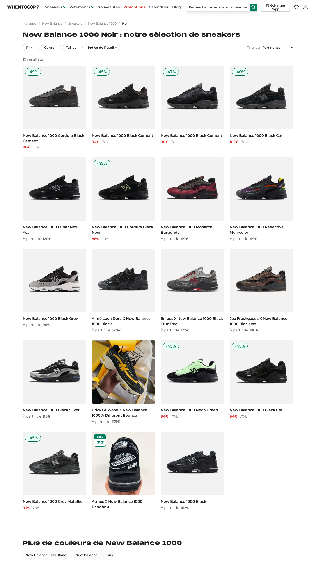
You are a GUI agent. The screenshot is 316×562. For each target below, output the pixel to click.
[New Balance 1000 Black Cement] (123, 108)
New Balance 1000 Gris (94, 555)
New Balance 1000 (102, 23)
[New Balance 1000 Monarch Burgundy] (192, 199)
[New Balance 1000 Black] (192, 471)
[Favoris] (296, 7)
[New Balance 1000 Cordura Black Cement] (54, 108)
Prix (31, 48)
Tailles (72, 48)
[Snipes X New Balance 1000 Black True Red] (192, 291)
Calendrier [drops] (159, 7)
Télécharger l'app (275, 7)
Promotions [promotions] (134, 7)
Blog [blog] (176, 7)
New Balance (52, 23)
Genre (50, 48)
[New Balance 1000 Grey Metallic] (54, 471)
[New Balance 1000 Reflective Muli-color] (261, 199)
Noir (125, 23)
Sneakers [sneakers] (53, 7)
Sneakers (75, 23)
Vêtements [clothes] (79, 7)
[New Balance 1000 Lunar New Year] (54, 199)
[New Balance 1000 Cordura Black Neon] (123, 199)
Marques (29, 23)
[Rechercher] (253, 7)
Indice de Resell (102, 48)
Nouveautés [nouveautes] (108, 7)
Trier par (254, 47)
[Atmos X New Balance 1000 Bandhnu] (123, 471)
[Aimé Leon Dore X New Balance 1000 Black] (123, 291)
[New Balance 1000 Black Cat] (261, 108)
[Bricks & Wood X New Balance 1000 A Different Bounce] (123, 382)
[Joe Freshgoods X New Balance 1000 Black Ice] (261, 291)
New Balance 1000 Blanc (46, 555)
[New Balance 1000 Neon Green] (192, 382)
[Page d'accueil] (23, 7)
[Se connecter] (305, 7)
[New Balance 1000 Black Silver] (54, 382)
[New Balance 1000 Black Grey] (54, 291)
